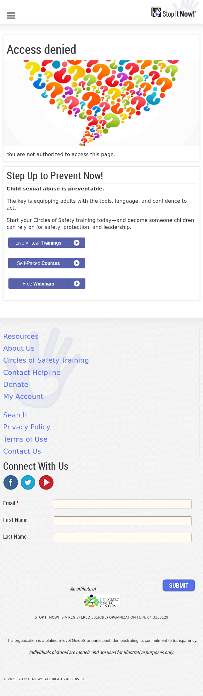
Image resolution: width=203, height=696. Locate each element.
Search (15, 415)
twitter (28, 482)
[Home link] (174, 12)
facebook (11, 482)
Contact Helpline (31, 372)
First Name (15, 519)
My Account (23, 396)
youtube (46, 482)
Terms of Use (25, 439)
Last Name (14, 536)
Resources (20, 336)
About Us (19, 348)
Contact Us (22, 451)
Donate (15, 384)
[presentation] (51, 562)
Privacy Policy (26, 427)
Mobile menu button (11, 15)
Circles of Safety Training (46, 360)
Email (11, 503)
